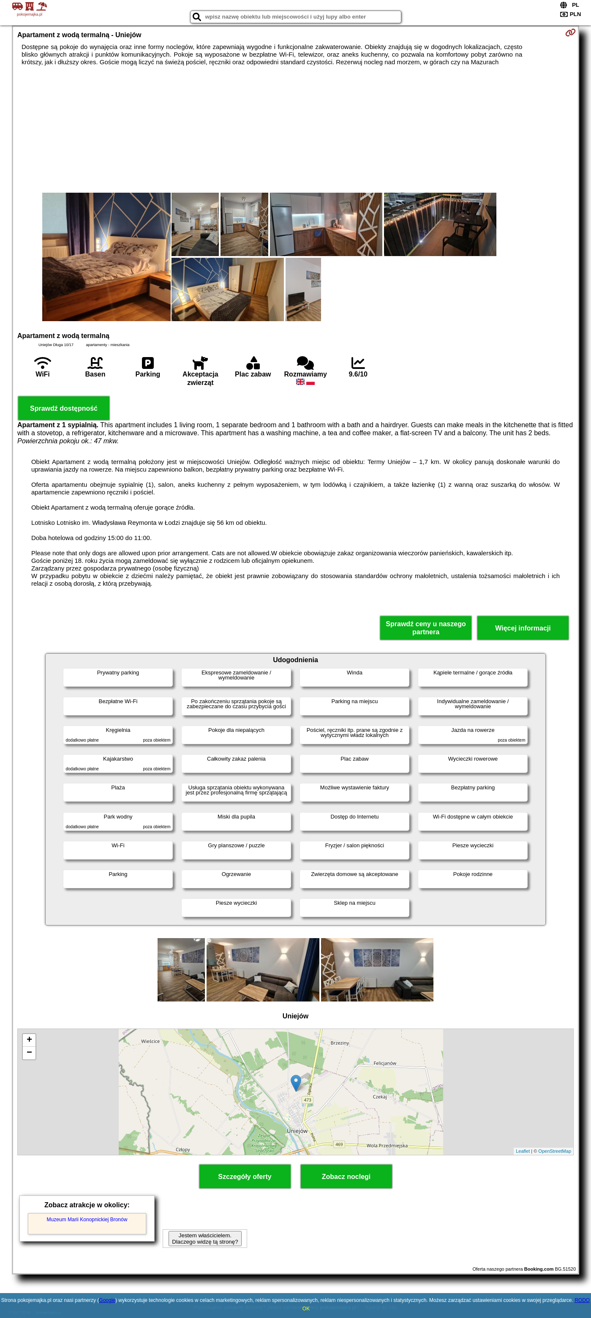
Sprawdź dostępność (64, 408)
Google (107, 1300)
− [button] (29, 1053)
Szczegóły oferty (244, 1176)
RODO (582, 1300)
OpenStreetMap (554, 1151)
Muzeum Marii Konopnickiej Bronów (87, 1219)
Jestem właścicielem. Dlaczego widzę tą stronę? (205, 1238)
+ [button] (29, 1040)
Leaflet (523, 1151)
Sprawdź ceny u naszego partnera (426, 628)
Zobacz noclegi (346, 1176)
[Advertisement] (295, 129)
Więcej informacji (522, 628)
